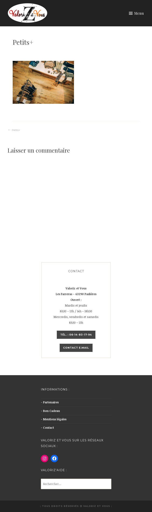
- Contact (47, 427)
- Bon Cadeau (50, 411)
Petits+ (16, 130)
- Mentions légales (53, 419)
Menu (139, 13)
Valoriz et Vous (96, 506)
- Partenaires (50, 402)
